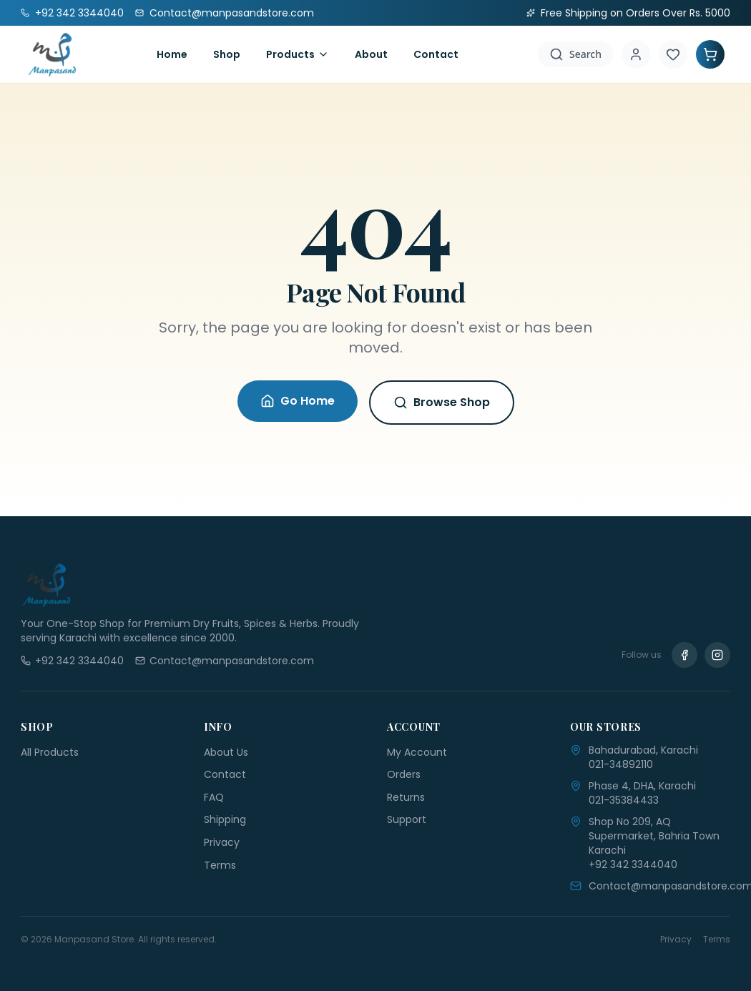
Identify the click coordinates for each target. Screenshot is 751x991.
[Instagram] (717, 655)
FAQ (214, 797)
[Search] (575, 54)
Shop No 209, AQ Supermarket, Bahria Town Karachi (654, 835)
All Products (50, 752)
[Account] (636, 54)
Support (406, 819)
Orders (404, 774)
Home (172, 54)
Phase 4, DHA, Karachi (642, 786)
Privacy (222, 842)
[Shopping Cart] (710, 54)
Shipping (225, 819)
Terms (220, 865)
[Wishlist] (673, 54)
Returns (406, 797)
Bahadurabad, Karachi (643, 750)
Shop (226, 54)
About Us (226, 752)
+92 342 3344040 (633, 864)
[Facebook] (684, 655)
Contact (435, 54)
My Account (417, 752)
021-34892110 (621, 764)
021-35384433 (624, 800)
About (371, 54)
